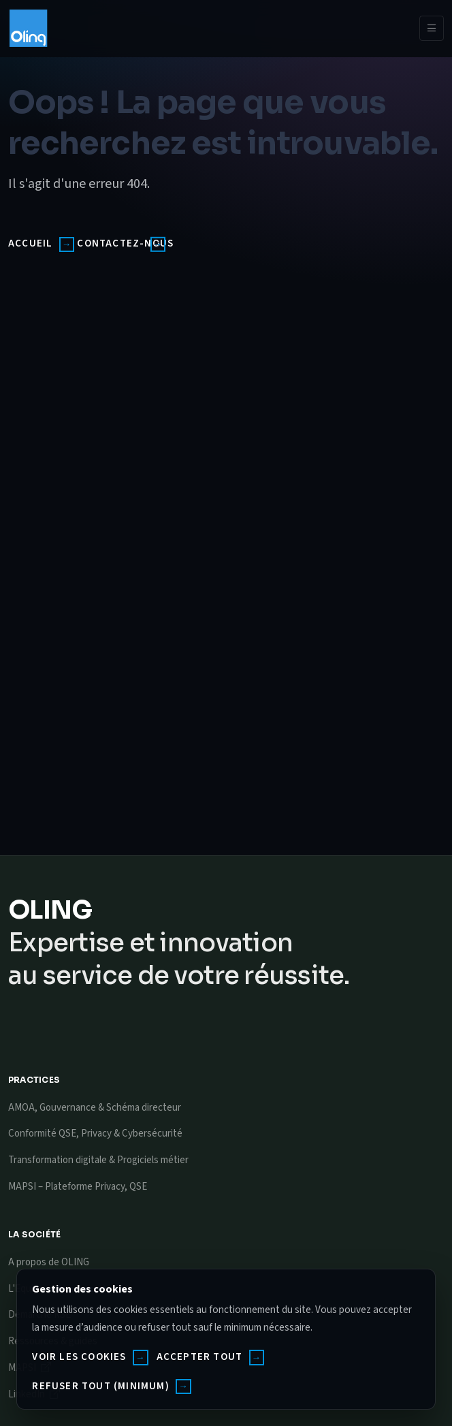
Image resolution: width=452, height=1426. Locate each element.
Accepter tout (200, 1357)
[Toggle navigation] (431, 29)
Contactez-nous (125, 243)
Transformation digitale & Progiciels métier (98, 1160)
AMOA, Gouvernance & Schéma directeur (94, 1107)
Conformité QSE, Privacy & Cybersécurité (95, 1133)
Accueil (30, 243)
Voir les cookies (79, 1357)
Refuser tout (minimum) (100, 1386)
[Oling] (28, 28)
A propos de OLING (48, 1262)
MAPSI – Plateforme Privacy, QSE (77, 1186)
